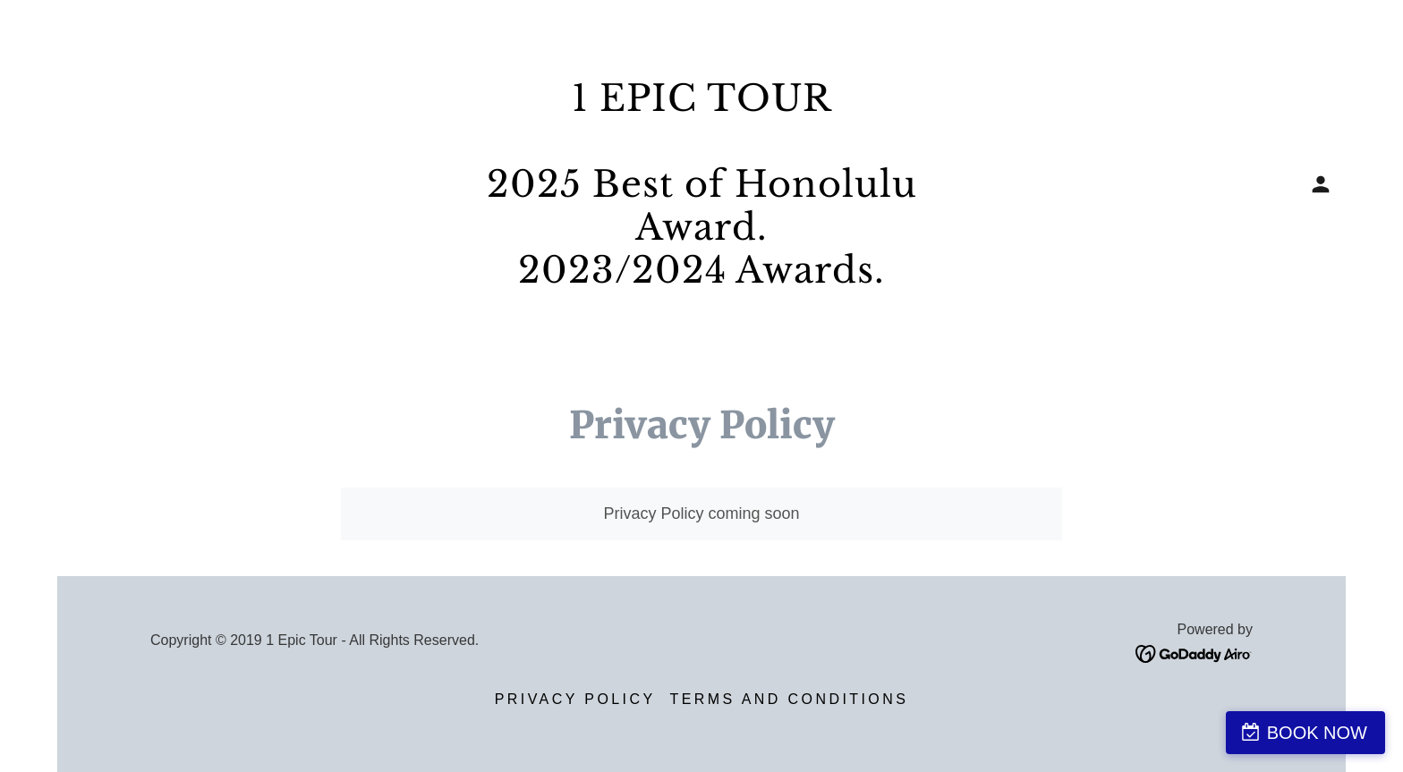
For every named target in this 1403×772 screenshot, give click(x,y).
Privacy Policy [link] (575, 699)
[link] (701, 277)
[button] (1321, 184)
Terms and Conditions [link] (789, 699)
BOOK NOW (1317, 732)
